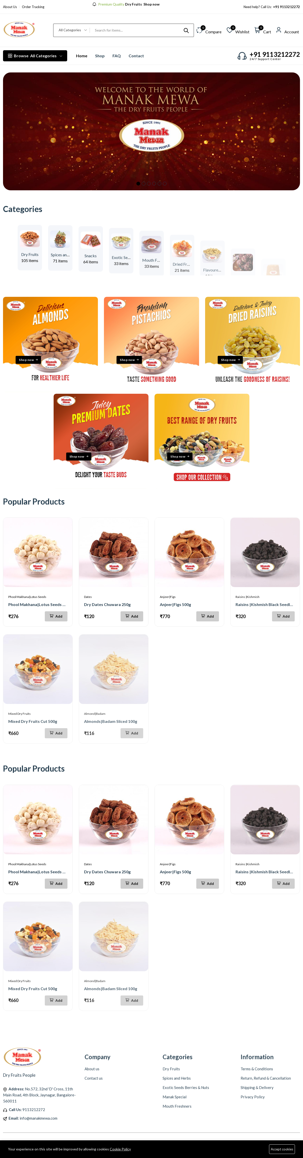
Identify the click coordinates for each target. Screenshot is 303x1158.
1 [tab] (138, 184)
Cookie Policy (120, 1149)
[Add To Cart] (56, 616)
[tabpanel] (151, 131)
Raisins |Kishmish (247, 597)
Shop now (151, 4)
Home (81, 55)
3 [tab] (149, 184)
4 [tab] (154, 184)
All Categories (35, 55)
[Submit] (186, 30)
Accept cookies (282, 1149)
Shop (100, 55)
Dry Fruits (30, 268)
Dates (88, 597)
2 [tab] (143, 184)
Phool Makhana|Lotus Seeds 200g (39, 604)
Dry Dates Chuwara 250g (107, 604)
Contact (136, 55)
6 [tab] (165, 184)
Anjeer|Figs (168, 597)
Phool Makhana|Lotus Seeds (27, 597)
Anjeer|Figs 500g (175, 604)
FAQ (116, 55)
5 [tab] (159, 184)
